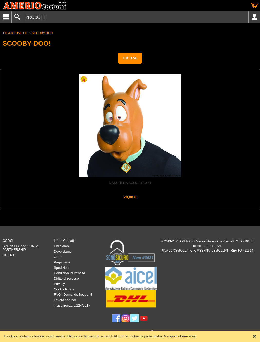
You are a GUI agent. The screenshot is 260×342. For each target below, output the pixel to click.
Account (254, 17)
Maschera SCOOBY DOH (130, 183)
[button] (130, 58)
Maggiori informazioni (180, 336)
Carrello (254, 5)
